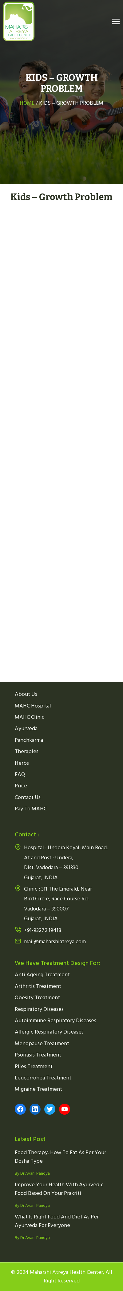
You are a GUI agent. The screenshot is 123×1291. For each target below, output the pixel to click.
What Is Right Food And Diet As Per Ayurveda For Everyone (57, 1221)
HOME (28, 103)
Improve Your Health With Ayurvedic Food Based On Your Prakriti (59, 1189)
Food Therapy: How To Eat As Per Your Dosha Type (60, 1157)
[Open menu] (116, 21)
